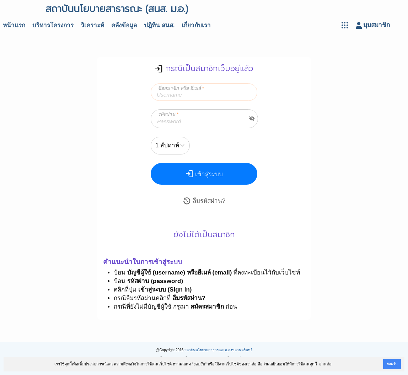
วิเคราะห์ (92, 25)
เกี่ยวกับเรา (196, 25)
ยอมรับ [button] (392, 364)
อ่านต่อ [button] (325, 364)
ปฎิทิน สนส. (159, 25)
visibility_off (252, 118)
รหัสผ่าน (168, 114)
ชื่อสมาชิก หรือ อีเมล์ (181, 88)
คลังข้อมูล (124, 25)
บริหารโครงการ (53, 25)
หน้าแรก (14, 25)
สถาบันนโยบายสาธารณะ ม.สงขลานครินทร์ (218, 350)
